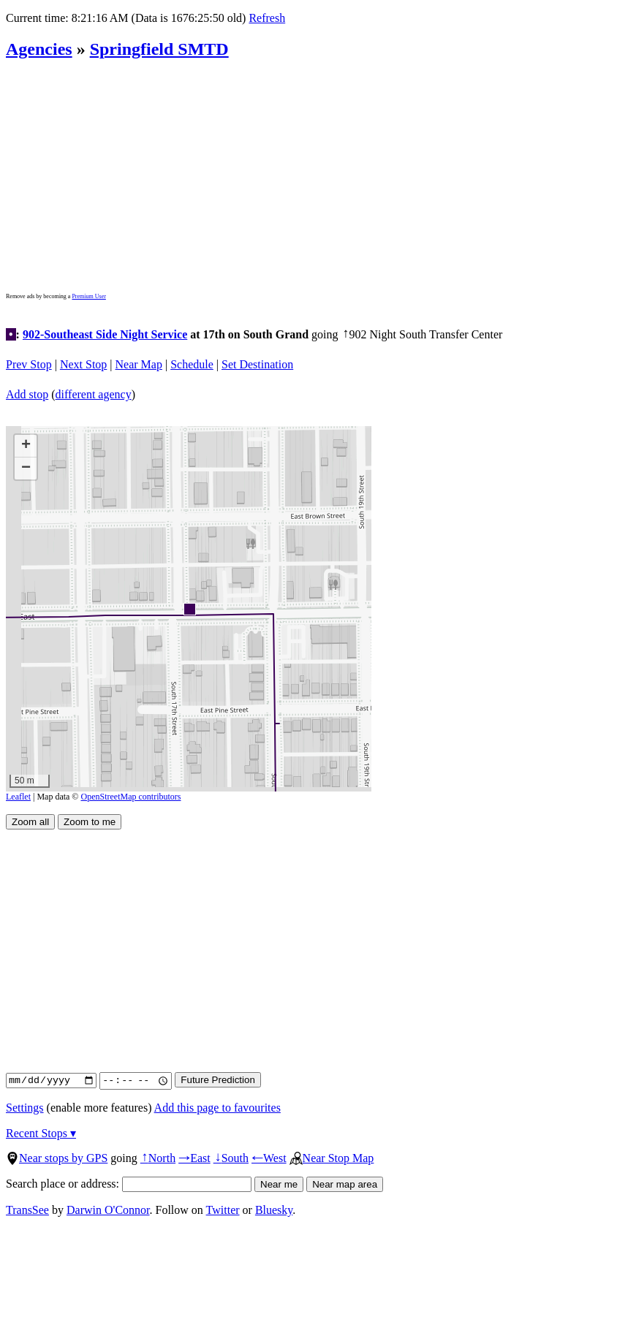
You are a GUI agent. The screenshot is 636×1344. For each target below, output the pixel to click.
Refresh (267, 18)
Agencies (39, 48)
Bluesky (273, 1210)
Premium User (88, 296)
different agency (94, 394)
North (157, 1158)
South (231, 1158)
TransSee (27, 1210)
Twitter (223, 1210)
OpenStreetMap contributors (131, 796)
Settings (25, 1107)
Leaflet (18, 796)
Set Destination (257, 364)
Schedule (191, 364)
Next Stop (83, 364)
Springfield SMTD (159, 48)
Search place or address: (128, 1183)
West (269, 1158)
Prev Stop (29, 364)
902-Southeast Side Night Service (105, 334)
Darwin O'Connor (108, 1210)
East (194, 1158)
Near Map (139, 364)
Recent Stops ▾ (41, 1133)
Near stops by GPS (56, 1158)
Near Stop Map (331, 1158)
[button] (188, 608)
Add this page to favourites (217, 1107)
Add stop (27, 394)
